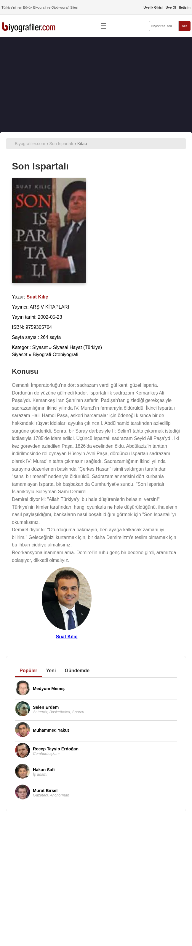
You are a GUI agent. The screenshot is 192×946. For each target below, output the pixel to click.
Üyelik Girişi (153, 7)
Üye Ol (171, 7)
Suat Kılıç (67, 636)
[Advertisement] (96, 84)
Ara (185, 26)
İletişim (185, 7)
